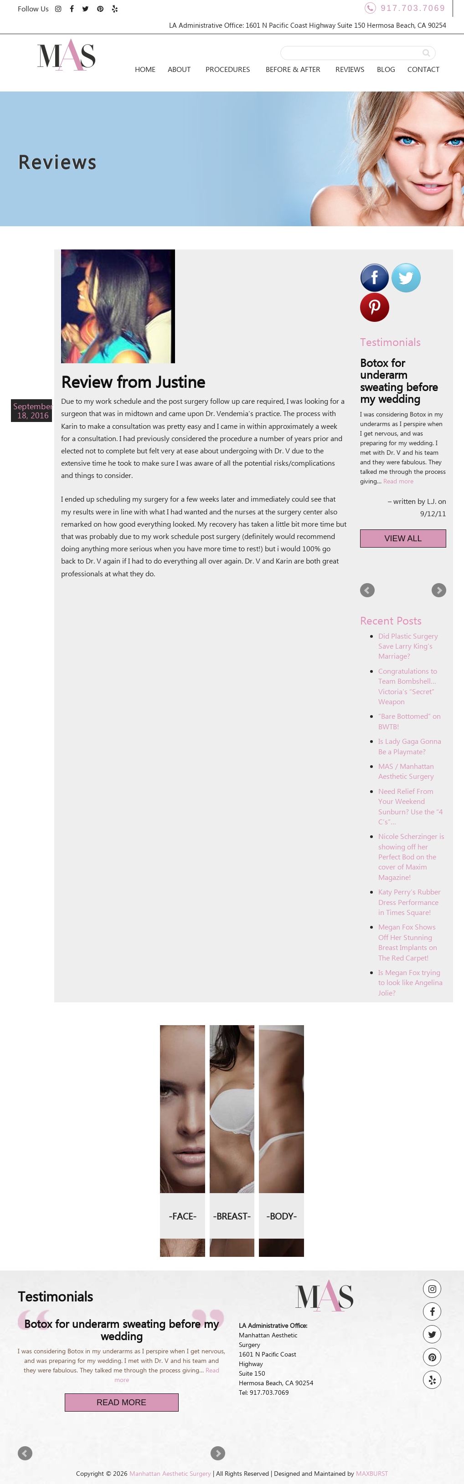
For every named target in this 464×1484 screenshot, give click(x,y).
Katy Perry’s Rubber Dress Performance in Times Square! (409, 902)
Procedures (228, 69)
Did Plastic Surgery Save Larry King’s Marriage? (408, 646)
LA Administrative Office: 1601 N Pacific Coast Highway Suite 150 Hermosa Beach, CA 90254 (307, 25)
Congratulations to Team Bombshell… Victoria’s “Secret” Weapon (407, 686)
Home (145, 69)
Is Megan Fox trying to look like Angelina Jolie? (410, 982)
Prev (367, 590)
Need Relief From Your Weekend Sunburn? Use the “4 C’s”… (410, 806)
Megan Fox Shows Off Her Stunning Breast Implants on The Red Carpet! (407, 942)
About (179, 69)
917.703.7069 (405, 8)
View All (403, 538)
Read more (398, 481)
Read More (121, 1402)
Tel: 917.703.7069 (264, 1392)
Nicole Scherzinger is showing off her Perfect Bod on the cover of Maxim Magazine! (411, 856)
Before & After (293, 69)
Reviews (350, 69)
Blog (386, 69)
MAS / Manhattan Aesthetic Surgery (406, 771)
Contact (423, 69)
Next (439, 590)
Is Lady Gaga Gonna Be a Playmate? (409, 746)
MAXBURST (372, 1473)
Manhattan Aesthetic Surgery (170, 1473)
